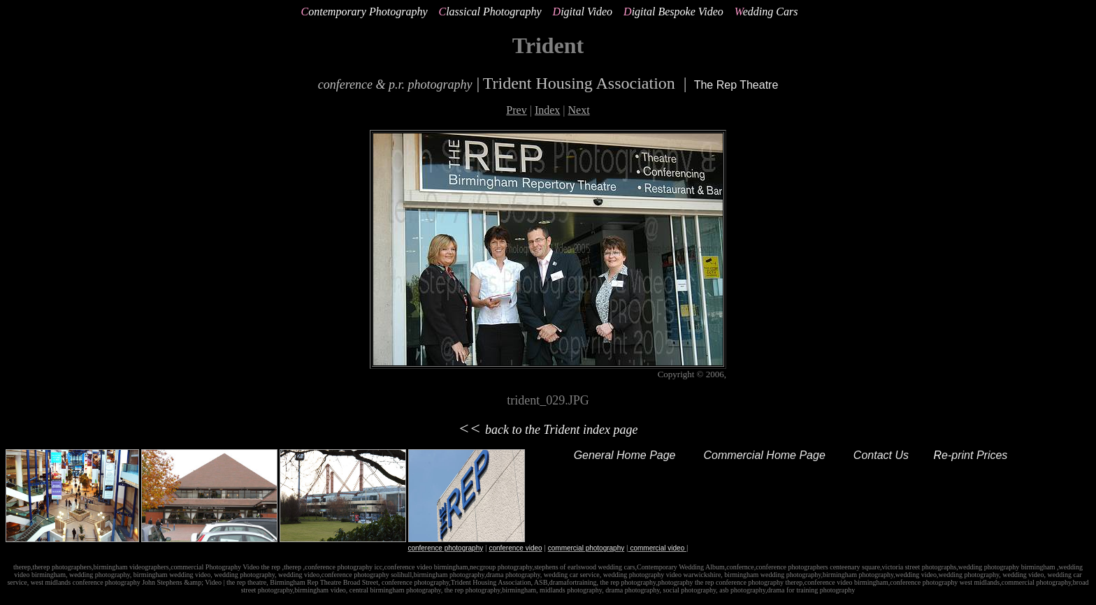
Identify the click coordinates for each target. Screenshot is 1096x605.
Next (579, 110)
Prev (516, 110)
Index (547, 110)
